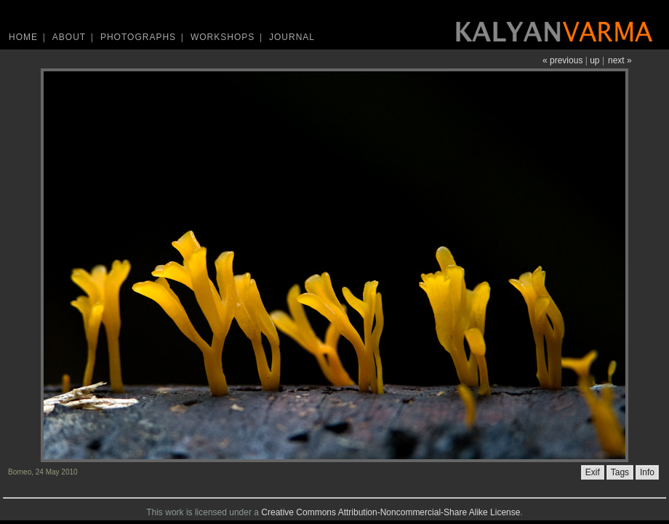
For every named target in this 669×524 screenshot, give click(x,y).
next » (620, 60)
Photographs (138, 37)
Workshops (223, 37)
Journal (292, 37)
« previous (562, 60)
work (174, 512)
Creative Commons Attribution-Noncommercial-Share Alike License (390, 512)
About (69, 37)
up (594, 60)
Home (23, 37)
